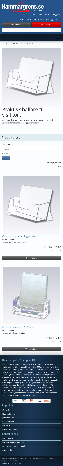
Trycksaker (15, 44)
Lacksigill (6, 425)
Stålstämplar (8, 417)
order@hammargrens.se (47, 19)
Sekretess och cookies (11, 463)
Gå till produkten (31, 258)
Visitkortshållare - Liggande (18, 236)
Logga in (56, 14)
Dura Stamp (7, 410)
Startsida (6, 44)
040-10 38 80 (25, 19)
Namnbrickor (8, 421)
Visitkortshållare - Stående (18, 327)
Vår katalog (7, 450)
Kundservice (37, 14)
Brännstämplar (9, 414)
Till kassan (46, 24)
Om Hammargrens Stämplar (14, 446)
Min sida (48, 14)
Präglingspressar (10, 429)
